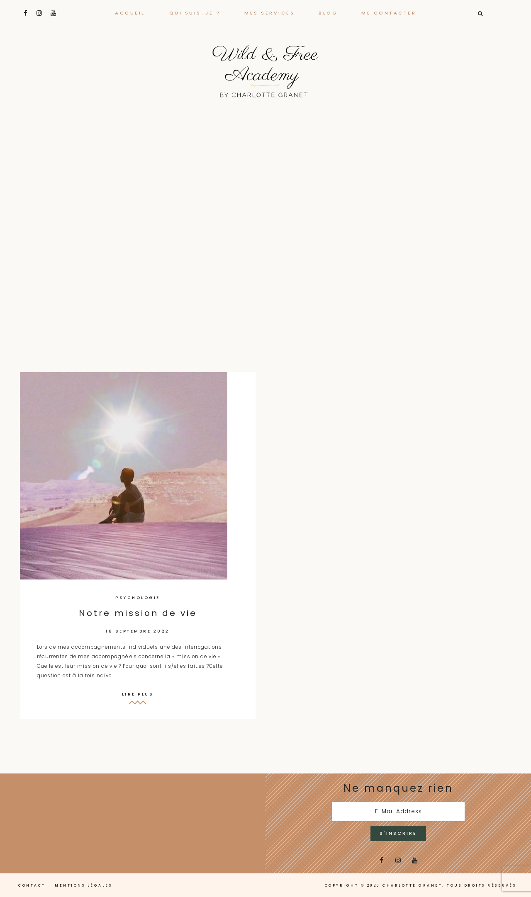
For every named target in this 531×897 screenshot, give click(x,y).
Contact (32, 885)
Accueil (130, 13)
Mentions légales (83, 885)
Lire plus (138, 694)
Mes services (269, 13)
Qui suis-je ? (195, 13)
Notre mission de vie (138, 613)
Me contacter (388, 13)
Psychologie (137, 597)
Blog (328, 13)
